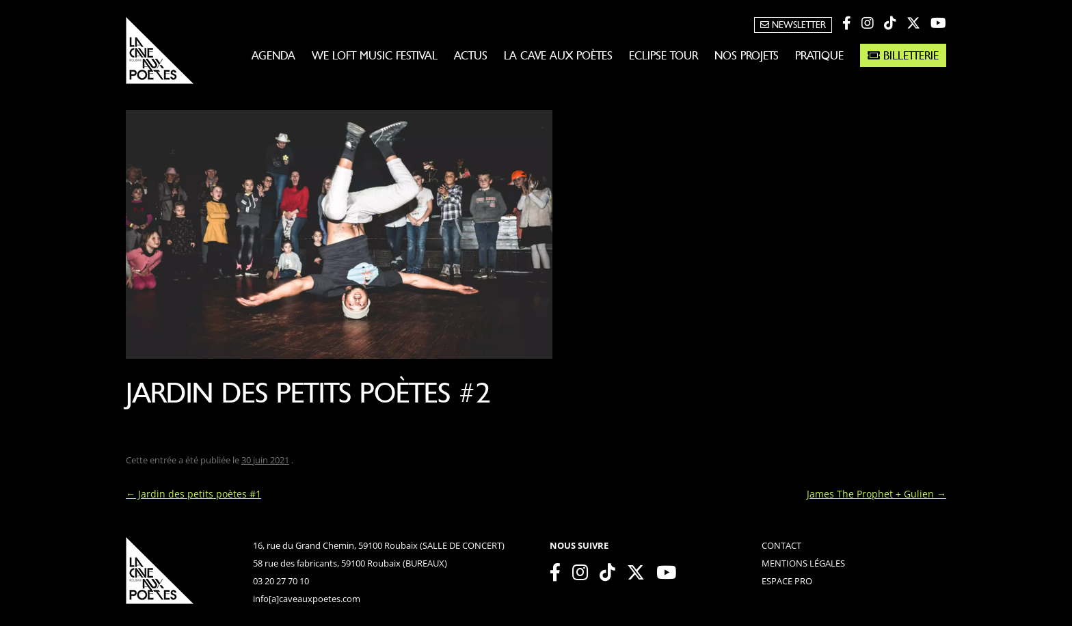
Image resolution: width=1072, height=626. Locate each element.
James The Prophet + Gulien (876, 493)
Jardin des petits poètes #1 (193, 493)
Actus (470, 55)
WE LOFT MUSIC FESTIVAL (375, 55)
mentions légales (803, 563)
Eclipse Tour (663, 55)
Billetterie (903, 55)
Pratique (819, 55)
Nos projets (746, 55)
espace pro (787, 581)
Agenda (273, 55)
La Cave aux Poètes (558, 55)
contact (781, 545)
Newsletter (793, 25)
